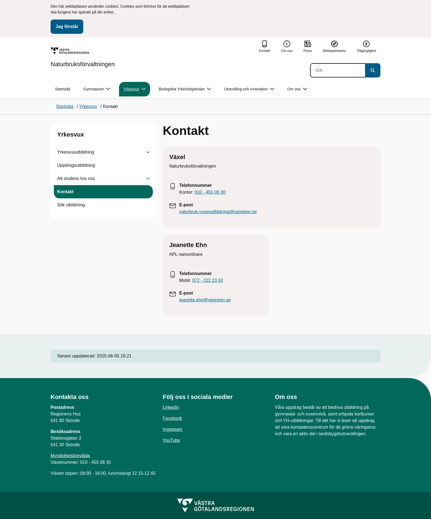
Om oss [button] (297, 89)
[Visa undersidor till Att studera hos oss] (148, 178)
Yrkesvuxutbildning (75, 152)
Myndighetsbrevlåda (70, 455)
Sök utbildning (71, 204)
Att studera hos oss (76, 178)
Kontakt (65, 191)
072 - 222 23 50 (207, 280)
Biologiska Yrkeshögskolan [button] (185, 89)
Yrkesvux (70, 134)
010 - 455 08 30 (210, 192)
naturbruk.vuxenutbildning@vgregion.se (218, 211)
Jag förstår (67, 26)
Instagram (172, 429)
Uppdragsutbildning (76, 165)
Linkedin (171, 407)
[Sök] (337, 70)
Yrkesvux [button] (134, 89)
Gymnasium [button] (96, 89)
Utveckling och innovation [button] (249, 89)
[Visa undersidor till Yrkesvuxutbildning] (148, 152)
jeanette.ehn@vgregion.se (205, 300)
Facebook (172, 418)
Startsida (62, 89)
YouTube (171, 440)
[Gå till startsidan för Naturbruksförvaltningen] (83, 57)
